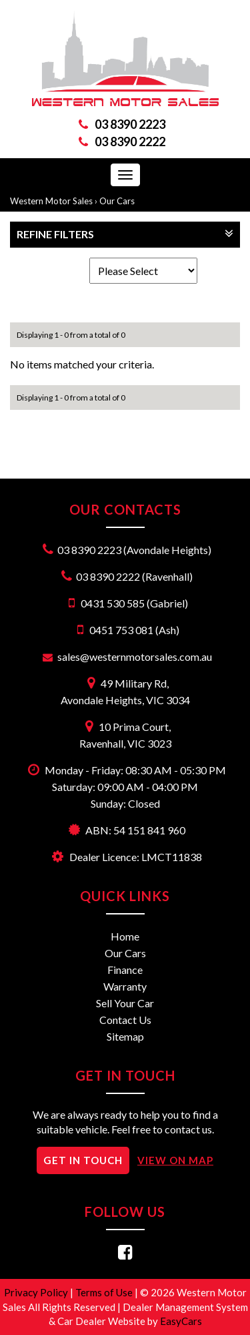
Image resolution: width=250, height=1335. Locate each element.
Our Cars (117, 201)
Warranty (125, 986)
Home (125, 936)
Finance (125, 969)
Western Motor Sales (51, 201)
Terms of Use (105, 1292)
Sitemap (125, 1036)
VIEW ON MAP (175, 1160)
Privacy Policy (37, 1292)
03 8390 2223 (130, 124)
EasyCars (181, 1321)
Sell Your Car (125, 1003)
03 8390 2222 (130, 141)
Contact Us (125, 1019)
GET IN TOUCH (83, 1160)
